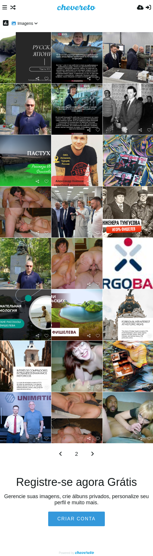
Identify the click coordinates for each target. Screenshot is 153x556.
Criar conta (76, 518)
